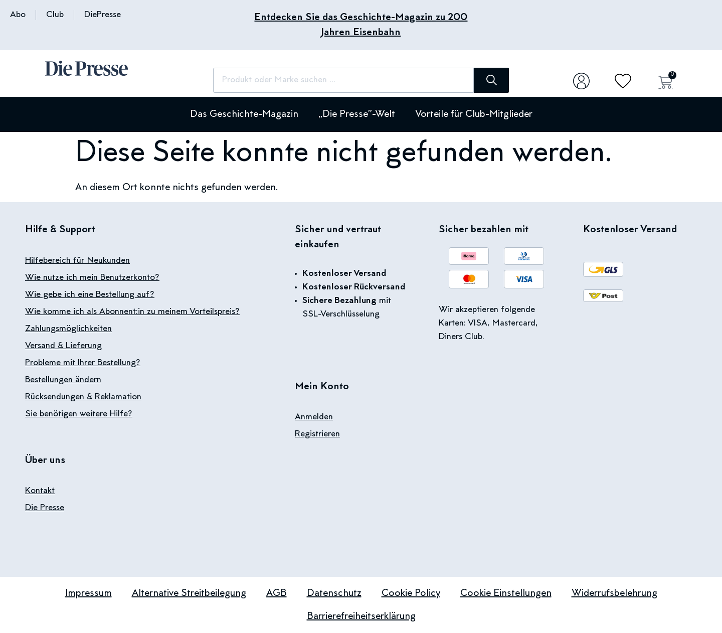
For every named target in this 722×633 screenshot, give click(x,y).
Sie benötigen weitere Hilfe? (78, 414)
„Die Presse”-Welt (356, 114)
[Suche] (491, 80)
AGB (276, 593)
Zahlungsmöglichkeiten (68, 329)
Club (55, 15)
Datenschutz (334, 593)
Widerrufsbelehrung (614, 593)
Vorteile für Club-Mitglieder (473, 114)
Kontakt (40, 491)
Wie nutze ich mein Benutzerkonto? (92, 277)
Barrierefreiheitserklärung (361, 616)
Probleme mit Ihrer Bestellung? (82, 363)
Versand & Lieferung (63, 346)
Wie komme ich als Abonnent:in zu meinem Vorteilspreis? (132, 311)
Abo (18, 15)
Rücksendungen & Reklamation (83, 397)
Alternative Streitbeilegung (189, 593)
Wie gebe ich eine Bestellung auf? (89, 294)
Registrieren (317, 434)
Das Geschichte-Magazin (244, 114)
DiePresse (102, 15)
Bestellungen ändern (63, 380)
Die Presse (44, 508)
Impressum (88, 593)
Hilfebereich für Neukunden (77, 260)
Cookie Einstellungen (506, 593)
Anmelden (314, 417)
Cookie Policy (411, 593)
